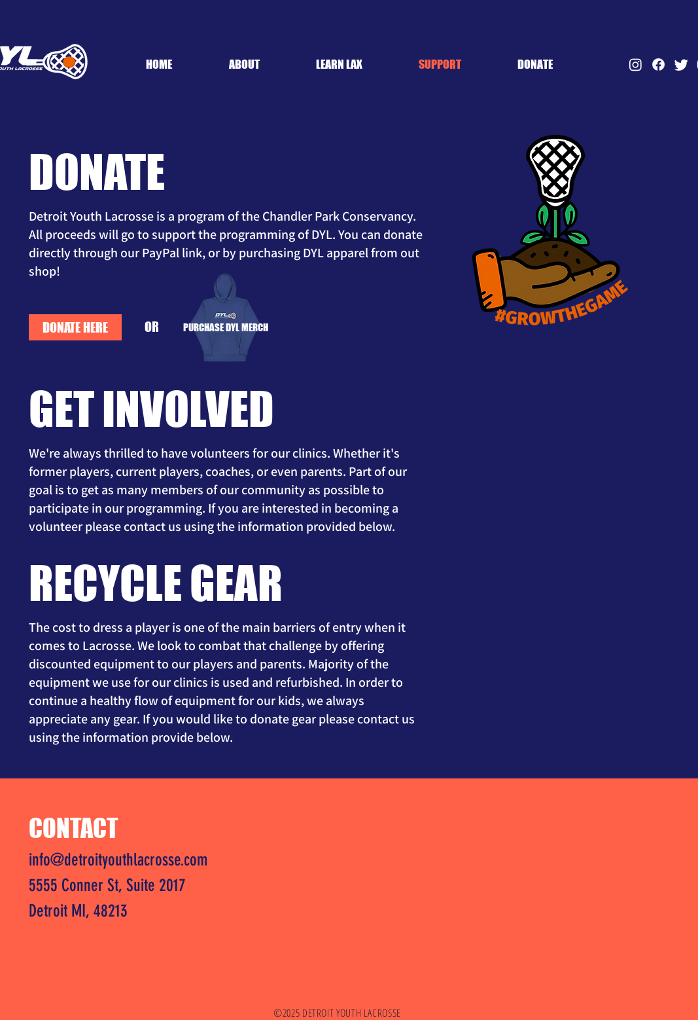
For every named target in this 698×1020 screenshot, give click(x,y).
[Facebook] (658, 64)
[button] (339, 64)
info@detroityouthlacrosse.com (118, 860)
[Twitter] (681, 64)
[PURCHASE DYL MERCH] (225, 327)
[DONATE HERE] (75, 327)
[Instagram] (635, 64)
